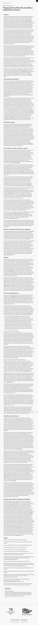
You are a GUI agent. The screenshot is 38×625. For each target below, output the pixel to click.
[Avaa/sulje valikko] (37, 1)
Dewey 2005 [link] (14, 329)
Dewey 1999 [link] (28, 185)
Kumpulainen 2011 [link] (11, 192)
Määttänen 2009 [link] (28, 21)
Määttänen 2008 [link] (13, 218)
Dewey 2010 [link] (26, 298)
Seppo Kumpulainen (9, 590)
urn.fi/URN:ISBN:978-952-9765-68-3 (19, 565)
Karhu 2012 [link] (6, 430)
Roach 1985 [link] (31, 512)
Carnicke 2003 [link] (18, 527)
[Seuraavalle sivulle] (37, 412)
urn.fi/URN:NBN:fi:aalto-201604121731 (10, 559)
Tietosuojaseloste (24, 621)
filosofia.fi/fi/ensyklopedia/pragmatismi (10, 581)
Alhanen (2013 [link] (31, 231)
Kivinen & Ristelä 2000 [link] (15, 162)
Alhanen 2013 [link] (27, 238)
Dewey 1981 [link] (22, 171)
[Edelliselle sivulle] (1, 412)
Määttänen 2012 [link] (13, 296)
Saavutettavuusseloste (14, 621)
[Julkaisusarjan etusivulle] (11, 612)
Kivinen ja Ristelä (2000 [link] (18, 213)
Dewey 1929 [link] (29, 94)
